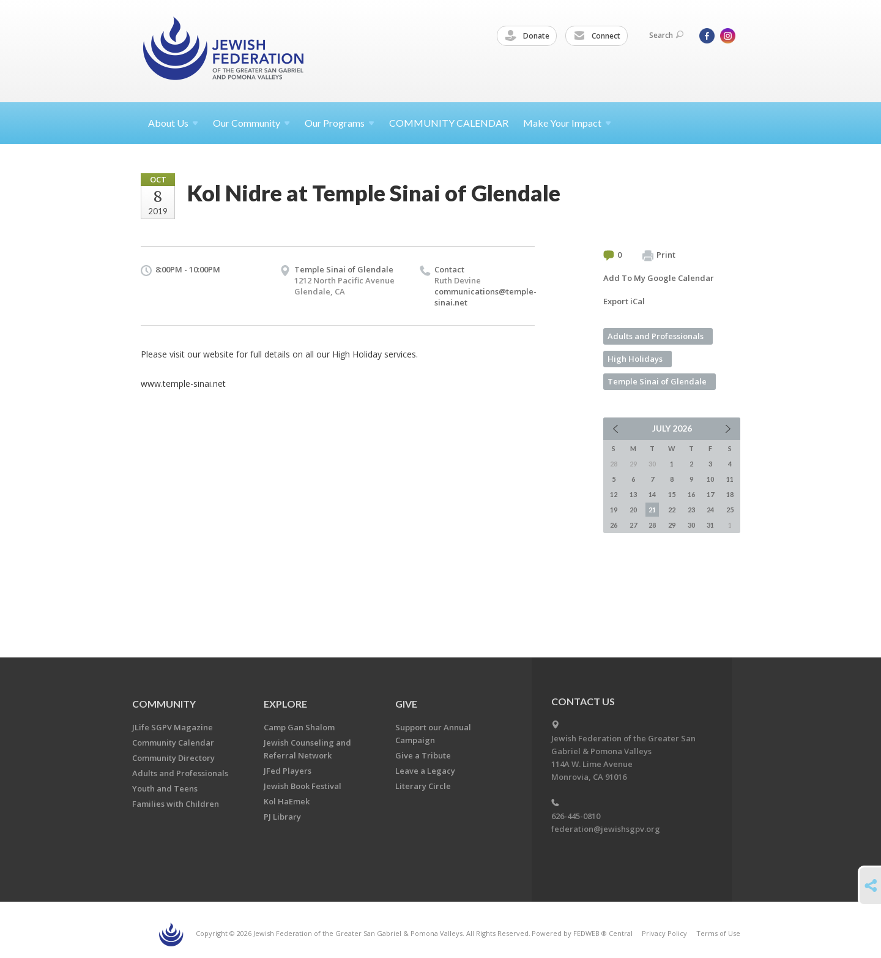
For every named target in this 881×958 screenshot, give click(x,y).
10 (710, 479)
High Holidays (635, 358)
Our (339, 123)
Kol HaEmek (287, 801)
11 (730, 479)
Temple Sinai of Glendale (343, 269)
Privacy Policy (664, 933)
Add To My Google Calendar (658, 277)
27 (633, 525)
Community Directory (173, 757)
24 (710, 510)
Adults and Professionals (656, 336)
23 (691, 510)
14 (652, 494)
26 (613, 525)
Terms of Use (718, 933)
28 (652, 525)
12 (613, 494)
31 (710, 525)
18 (730, 494)
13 (633, 494)
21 (652, 510)
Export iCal (624, 301)
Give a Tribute (423, 755)
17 (710, 494)
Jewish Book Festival (302, 785)
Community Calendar (173, 742)
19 (613, 510)
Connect (597, 36)
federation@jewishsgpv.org (605, 828)
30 (691, 525)
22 (671, 510)
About (173, 123)
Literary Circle (423, 785)
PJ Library (282, 816)
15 (671, 494)
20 (633, 510)
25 (730, 510)
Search (666, 35)
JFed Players (287, 770)
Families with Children (175, 803)
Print (658, 255)
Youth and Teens (165, 788)
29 (671, 525)
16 (691, 494)
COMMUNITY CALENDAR (448, 123)
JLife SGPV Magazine (172, 727)
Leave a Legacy (425, 770)
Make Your (567, 123)
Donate (527, 36)
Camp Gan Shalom (299, 727)
